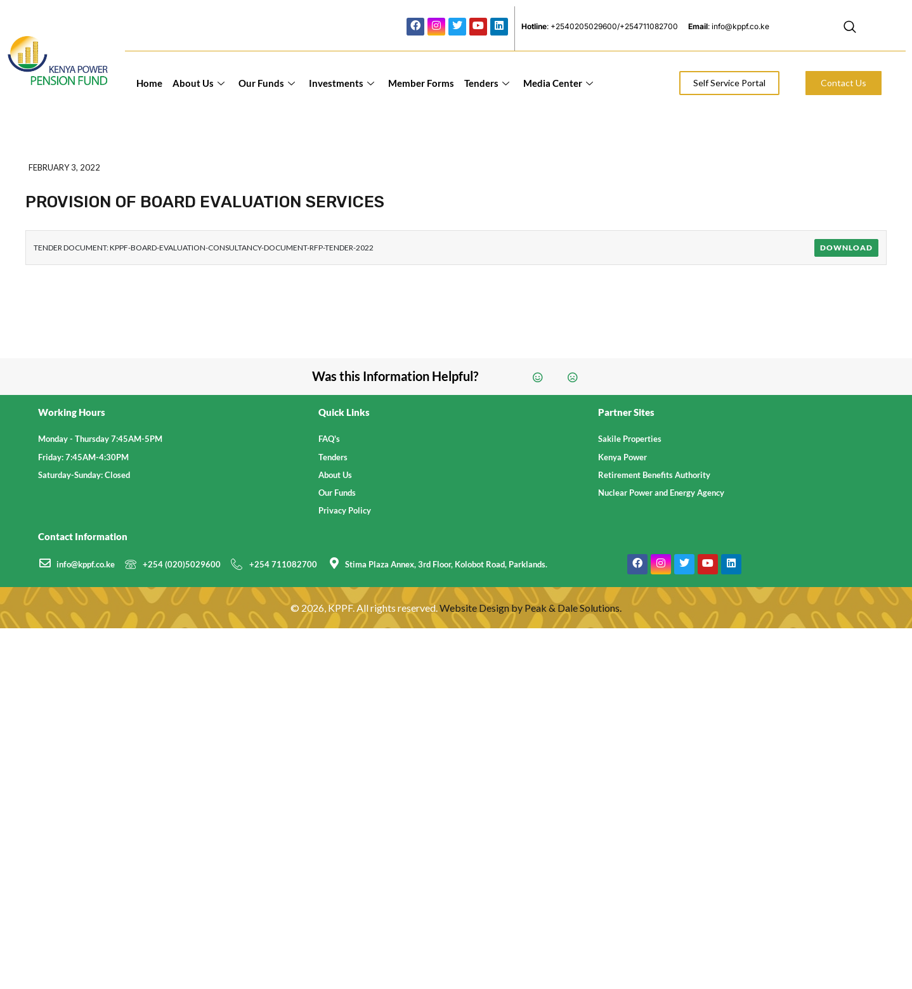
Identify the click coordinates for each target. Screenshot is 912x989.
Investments (341, 83)
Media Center (558, 83)
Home (149, 83)
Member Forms (421, 83)
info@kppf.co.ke (85, 564)
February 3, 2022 (64, 167)
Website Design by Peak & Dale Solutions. (531, 608)
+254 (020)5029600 (182, 564)
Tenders (486, 83)
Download (846, 247)
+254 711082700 (283, 564)
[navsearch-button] (850, 28)
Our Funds (266, 83)
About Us (199, 83)
